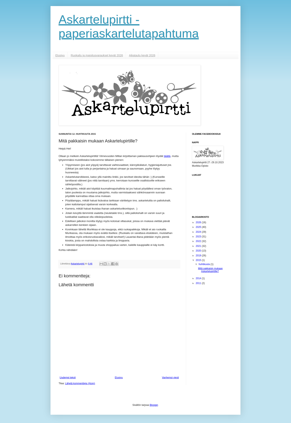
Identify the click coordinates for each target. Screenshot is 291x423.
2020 (199, 250)
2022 (199, 241)
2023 (199, 236)
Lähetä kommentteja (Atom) (80, 383)
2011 (199, 283)
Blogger (154, 405)
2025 (199, 227)
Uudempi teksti (68, 377)
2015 (199, 260)
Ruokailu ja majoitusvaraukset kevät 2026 (97, 55)
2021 (199, 246)
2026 (199, 222)
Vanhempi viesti (170, 377)
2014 (199, 278)
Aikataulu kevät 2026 (142, 55)
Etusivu (60, 55)
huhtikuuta (205, 264)
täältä (167, 156)
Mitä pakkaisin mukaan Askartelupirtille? (210, 270)
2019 (199, 255)
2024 (199, 231)
